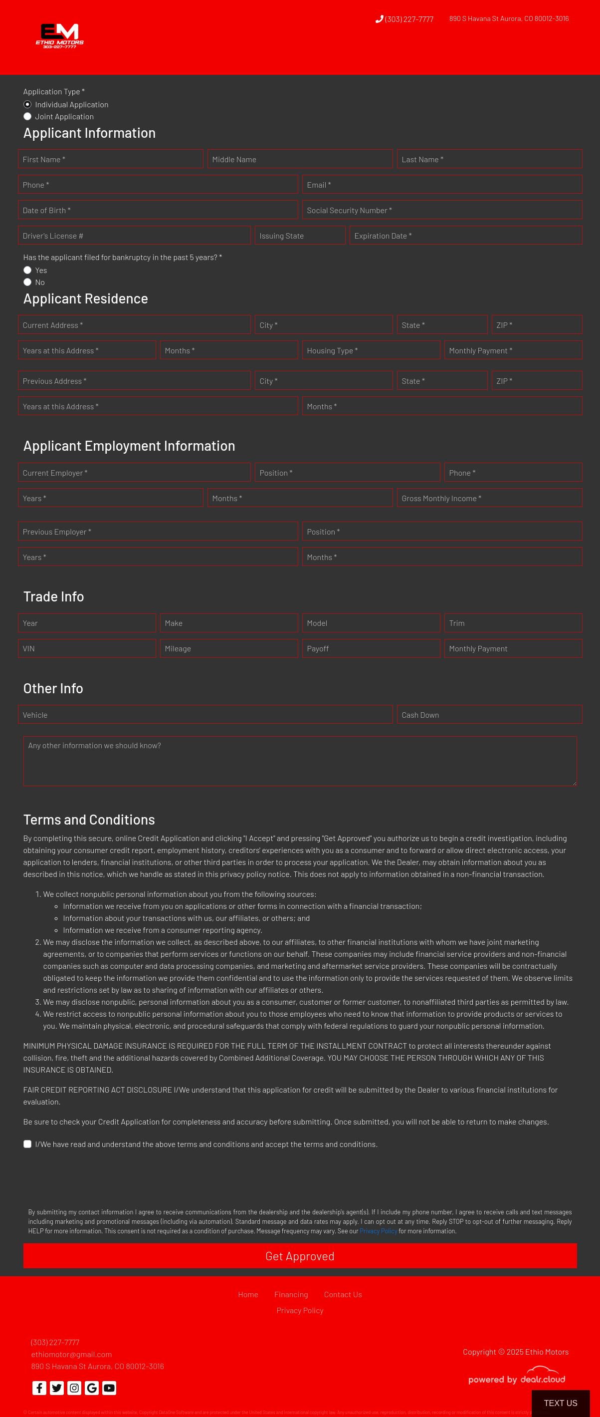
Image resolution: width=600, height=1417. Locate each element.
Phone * (36, 184)
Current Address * (53, 324)
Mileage (178, 648)
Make (174, 622)
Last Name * (423, 159)
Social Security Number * (350, 210)
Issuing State (282, 235)
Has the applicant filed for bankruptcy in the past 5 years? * (122, 257)
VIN (29, 648)
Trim (457, 622)
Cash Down (420, 714)
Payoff (318, 648)
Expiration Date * (383, 235)
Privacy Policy (378, 1231)
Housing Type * (332, 350)
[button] (363, 56)
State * (413, 324)
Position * (276, 472)
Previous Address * (55, 380)
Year (30, 622)
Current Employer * (55, 472)
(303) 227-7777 (404, 18)
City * (269, 324)
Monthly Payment (478, 648)
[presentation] (99, 1177)
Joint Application (64, 116)
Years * (34, 498)
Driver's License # (53, 235)
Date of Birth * (47, 210)
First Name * (44, 159)
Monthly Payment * (481, 350)
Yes (41, 270)
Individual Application (72, 104)
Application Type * (54, 91)
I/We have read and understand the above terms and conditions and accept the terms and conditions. (206, 1143)
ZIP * (505, 324)
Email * (319, 184)
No (40, 281)
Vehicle (35, 714)
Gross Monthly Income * (442, 498)
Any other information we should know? (94, 745)
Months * (180, 350)
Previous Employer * (57, 531)
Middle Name (234, 159)
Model (317, 622)
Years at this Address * (61, 350)
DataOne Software (176, 1412)
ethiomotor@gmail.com (71, 1354)
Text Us (561, 1403)
